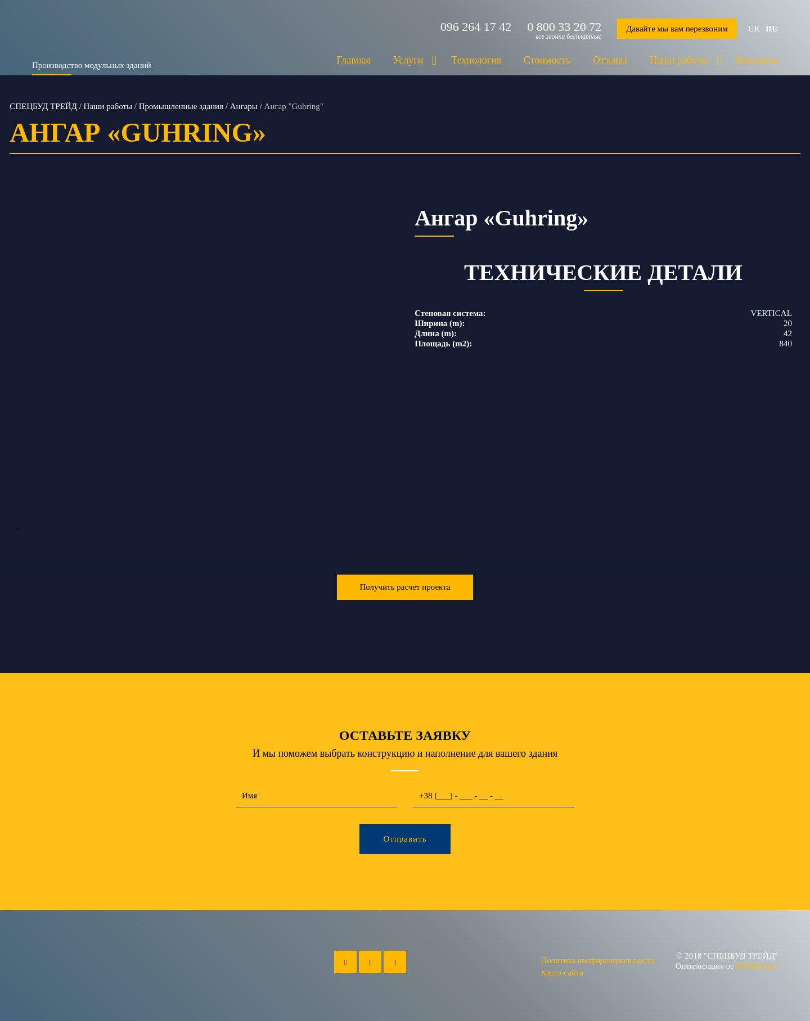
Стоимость (547, 60)
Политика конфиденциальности (597, 960)
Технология (476, 60)
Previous (17, 364)
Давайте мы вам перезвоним (677, 28)
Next (387, 364)
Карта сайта (562, 972)
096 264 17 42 (476, 27)
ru (772, 28)
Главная (353, 60)
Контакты (757, 60)
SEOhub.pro (757, 965)
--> (202, 364)
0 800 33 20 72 (564, 27)
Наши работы (679, 60)
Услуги (408, 60)
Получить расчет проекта (404, 586)
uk (754, 28)
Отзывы (610, 60)
